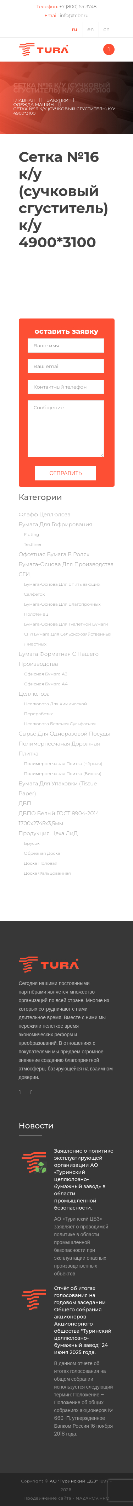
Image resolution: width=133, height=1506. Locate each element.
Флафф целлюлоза (45, 514)
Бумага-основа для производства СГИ (66, 569)
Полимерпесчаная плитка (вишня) (62, 773)
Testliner (33, 544)
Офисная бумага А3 (45, 673)
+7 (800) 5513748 (77, 6)
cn (107, 29)
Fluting (31, 534)
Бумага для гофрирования (56, 524)
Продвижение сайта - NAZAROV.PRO (66, 1498)
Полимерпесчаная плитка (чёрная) (63, 763)
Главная (24, 100)
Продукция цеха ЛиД (48, 833)
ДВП (25, 803)
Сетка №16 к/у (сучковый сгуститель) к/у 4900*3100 (64, 111)
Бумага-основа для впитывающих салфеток (62, 589)
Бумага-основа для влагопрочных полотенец (62, 609)
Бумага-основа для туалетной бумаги (66, 624)
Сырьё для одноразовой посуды (64, 733)
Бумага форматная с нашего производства (59, 659)
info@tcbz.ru (74, 15)
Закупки (57, 100)
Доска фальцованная (47, 873)
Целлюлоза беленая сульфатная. (60, 723)
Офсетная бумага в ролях (54, 554)
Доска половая (40, 863)
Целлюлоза (34, 693)
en (91, 29)
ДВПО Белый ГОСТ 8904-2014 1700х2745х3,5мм (59, 818)
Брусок (32, 843)
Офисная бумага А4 (46, 683)
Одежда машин (33, 104)
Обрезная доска (42, 853)
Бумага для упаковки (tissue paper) (58, 788)
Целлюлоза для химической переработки (55, 708)
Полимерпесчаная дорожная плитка (59, 748)
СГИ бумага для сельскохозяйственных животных (67, 639)
